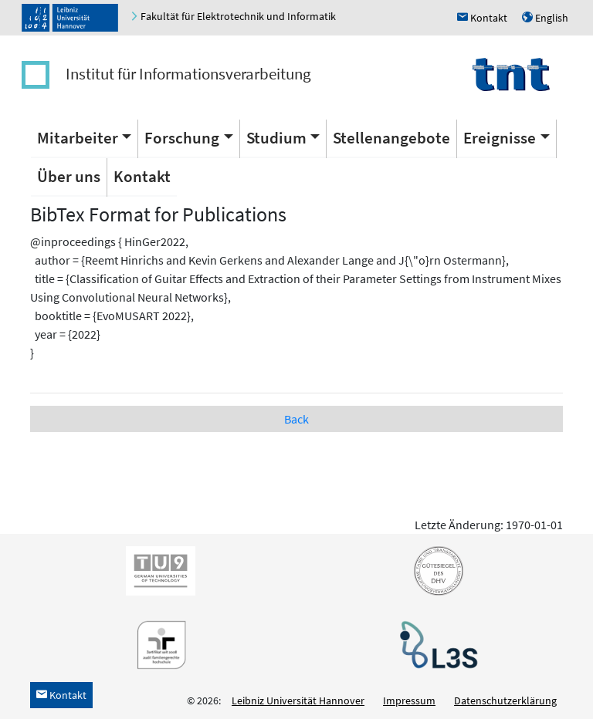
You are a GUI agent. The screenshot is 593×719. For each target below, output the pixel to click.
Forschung (181, 137)
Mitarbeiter (77, 137)
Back (296, 419)
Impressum (409, 700)
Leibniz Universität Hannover (298, 700)
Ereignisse (499, 137)
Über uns (68, 176)
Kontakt (142, 176)
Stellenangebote (391, 137)
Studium (276, 137)
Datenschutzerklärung (505, 700)
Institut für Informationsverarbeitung (188, 73)
